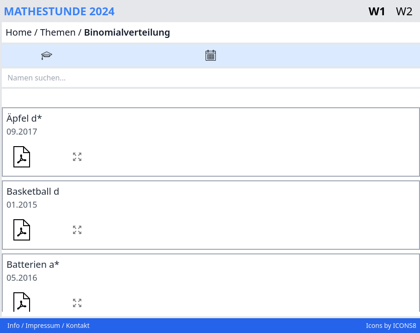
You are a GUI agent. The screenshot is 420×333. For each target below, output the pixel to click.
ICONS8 (404, 325)
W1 (379, 10)
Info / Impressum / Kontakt (48, 325)
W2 (404, 10)
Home (20, 32)
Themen (58, 32)
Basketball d (32, 191)
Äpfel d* (24, 118)
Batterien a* (32, 264)
